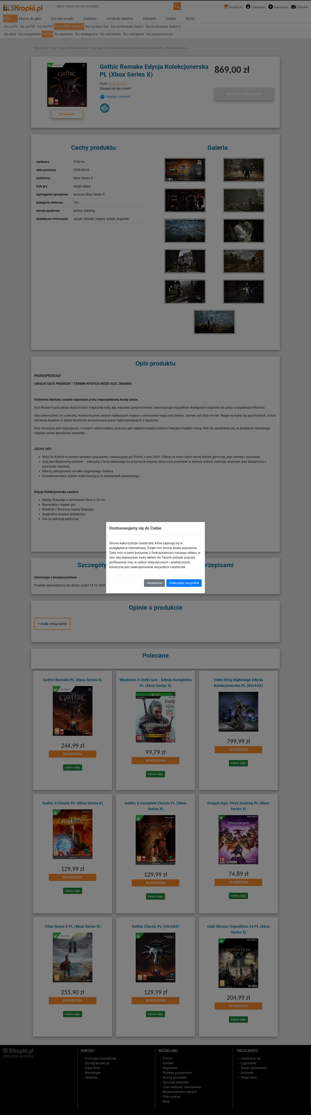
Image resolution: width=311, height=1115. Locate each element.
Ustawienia (154, 583)
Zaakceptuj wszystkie (184, 583)
